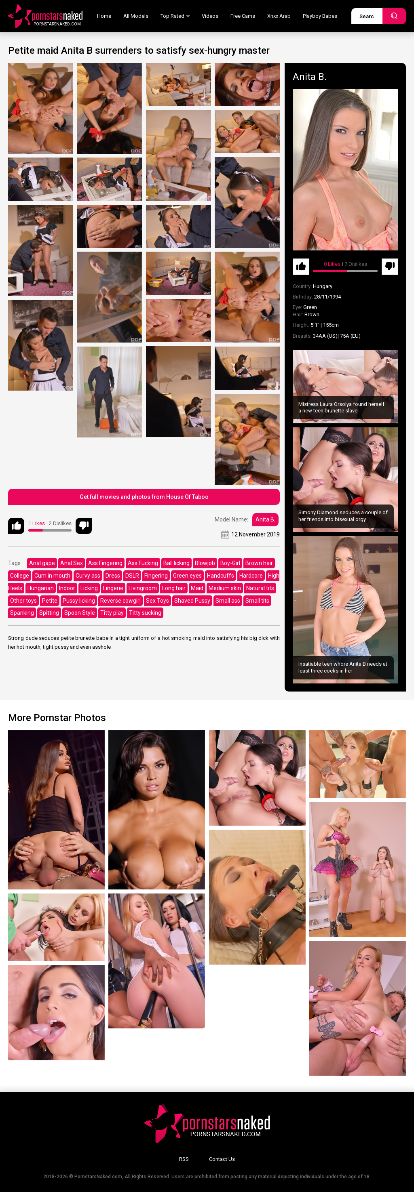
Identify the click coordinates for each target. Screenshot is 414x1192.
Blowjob (205, 563)
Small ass (227, 600)
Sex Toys (157, 600)
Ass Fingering (105, 563)
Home (104, 16)
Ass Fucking (143, 563)
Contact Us (222, 1159)
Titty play (112, 613)
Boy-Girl (230, 563)
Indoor (67, 588)
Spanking (22, 613)
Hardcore (251, 575)
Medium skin (225, 588)
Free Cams (242, 16)
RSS (184, 1159)
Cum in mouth (52, 575)
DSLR (132, 575)
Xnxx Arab (279, 16)
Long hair (174, 588)
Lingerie (113, 588)
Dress (113, 575)
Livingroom (143, 588)
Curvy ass (88, 575)
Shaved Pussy (192, 600)
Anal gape (42, 563)
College (19, 575)
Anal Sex (71, 563)
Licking (89, 588)
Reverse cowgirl (120, 600)
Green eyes (187, 575)
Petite (49, 600)
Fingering (156, 575)
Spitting (49, 613)
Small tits (257, 600)
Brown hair (259, 563)
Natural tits (260, 588)
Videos (210, 16)
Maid (197, 588)
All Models (135, 16)
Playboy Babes (320, 16)
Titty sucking (145, 613)
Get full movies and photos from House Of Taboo (144, 497)
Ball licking (176, 563)
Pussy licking (79, 600)
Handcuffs (220, 575)
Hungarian (40, 588)
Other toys (23, 600)
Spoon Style (79, 613)
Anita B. (265, 519)
